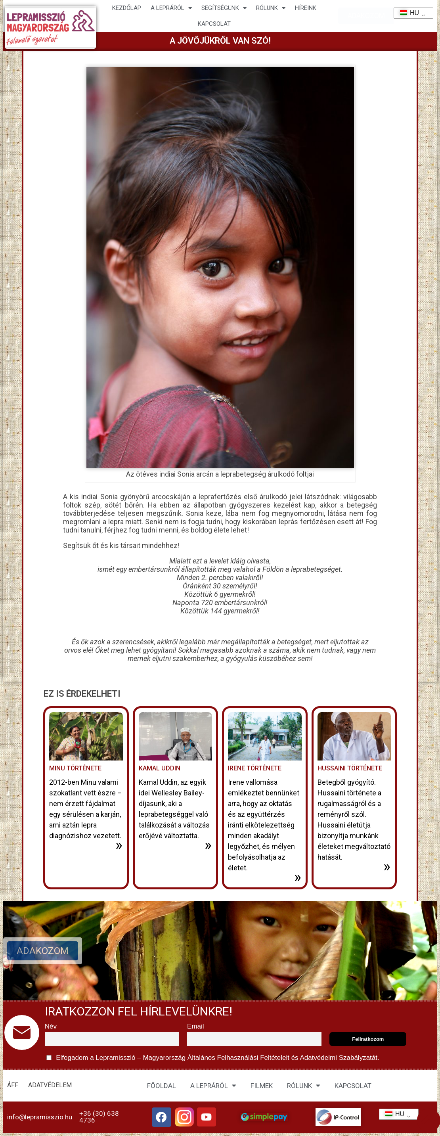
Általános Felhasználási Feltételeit (238, 1057)
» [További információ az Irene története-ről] (297, 877)
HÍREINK (305, 7)
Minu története (75, 768)
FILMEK (262, 1086)
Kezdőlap (126, 7)
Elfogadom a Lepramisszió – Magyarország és (212, 1058)
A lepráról (171, 8)
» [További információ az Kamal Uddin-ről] (208, 845)
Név (51, 1026)
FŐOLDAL (161, 1086)
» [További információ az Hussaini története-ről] (386, 866)
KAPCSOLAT (214, 23)
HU (407, 13)
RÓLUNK (303, 1085)
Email (195, 1026)
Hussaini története (350, 768)
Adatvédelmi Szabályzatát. (338, 1057)
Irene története (254, 768)
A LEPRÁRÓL (213, 1085)
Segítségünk (224, 8)
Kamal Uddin (159, 768)
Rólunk (270, 8)
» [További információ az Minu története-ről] (118, 845)
